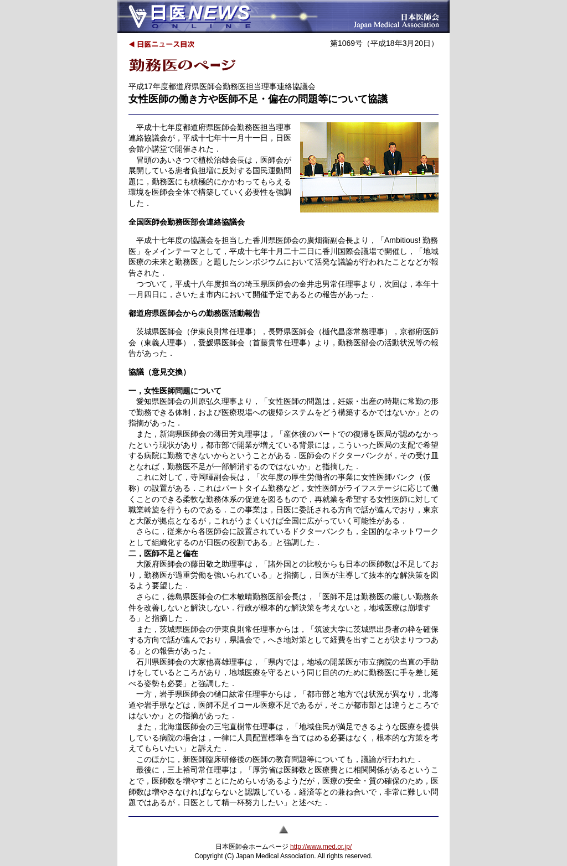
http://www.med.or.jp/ (321, 847)
